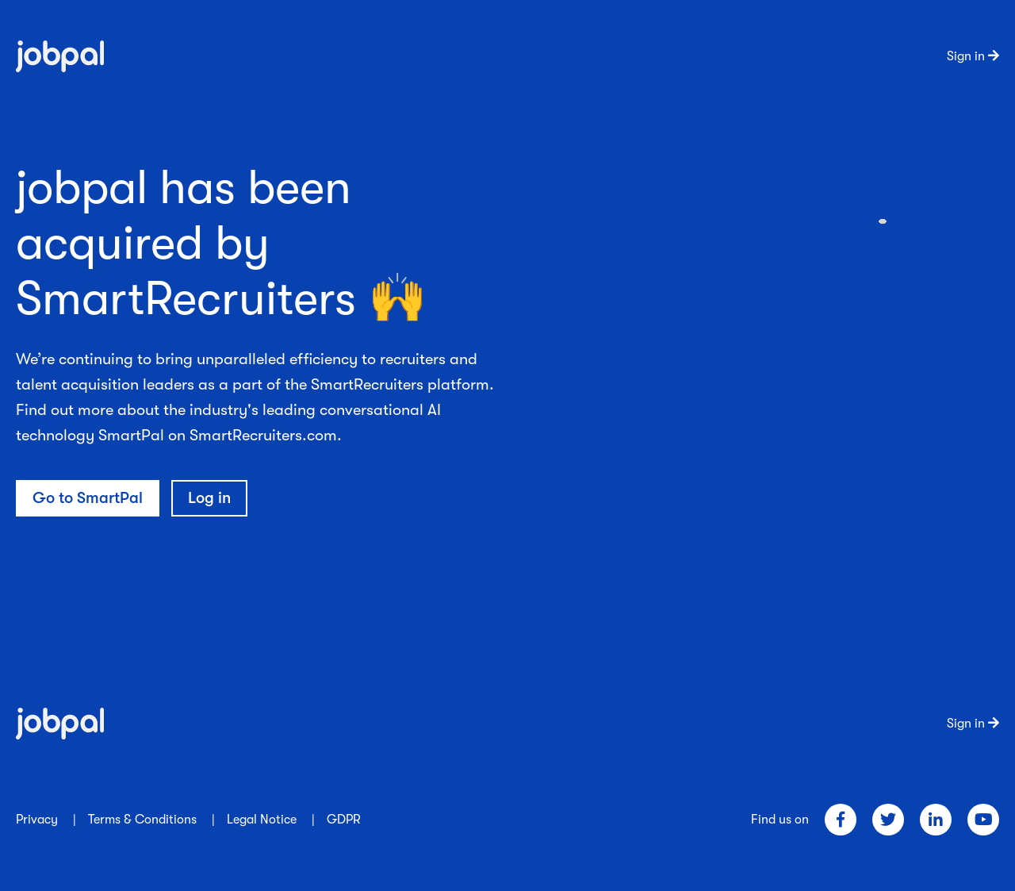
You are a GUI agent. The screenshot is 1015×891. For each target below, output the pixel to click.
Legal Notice (262, 819)
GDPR (344, 819)
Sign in (973, 56)
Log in (209, 498)
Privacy (37, 819)
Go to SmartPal (88, 498)
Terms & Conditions (142, 819)
